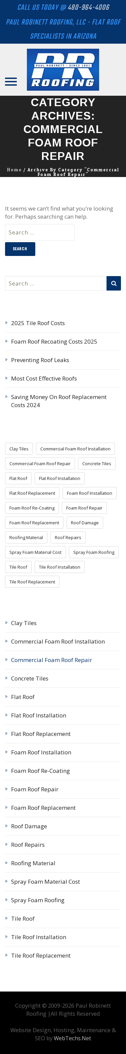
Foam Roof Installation (41, 752)
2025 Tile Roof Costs (38, 323)
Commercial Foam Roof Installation (58, 641)
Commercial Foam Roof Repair (51, 660)
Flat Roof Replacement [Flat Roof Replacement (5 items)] (32, 493)
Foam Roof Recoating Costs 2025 (54, 341)
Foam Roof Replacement (43, 807)
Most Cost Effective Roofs (44, 378)
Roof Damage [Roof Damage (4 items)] (85, 523)
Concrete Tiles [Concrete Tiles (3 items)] (96, 463)
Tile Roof (23, 918)
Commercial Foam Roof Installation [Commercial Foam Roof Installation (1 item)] (75, 449)
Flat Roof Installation (38, 715)
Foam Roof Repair (34, 789)
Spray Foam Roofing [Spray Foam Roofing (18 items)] (93, 552)
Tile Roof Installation (38, 937)
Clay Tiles (24, 623)
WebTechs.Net (72, 1038)
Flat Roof (23, 697)
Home (14, 170)
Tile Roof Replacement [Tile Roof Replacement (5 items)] (32, 582)
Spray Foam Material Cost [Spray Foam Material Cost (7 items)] (35, 552)
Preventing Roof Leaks (40, 360)
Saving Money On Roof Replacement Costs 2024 (59, 401)
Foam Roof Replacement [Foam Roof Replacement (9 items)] (34, 523)
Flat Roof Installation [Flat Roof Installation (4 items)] (59, 478)
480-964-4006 (88, 8)
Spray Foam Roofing (38, 900)
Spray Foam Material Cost (45, 881)
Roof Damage (29, 826)
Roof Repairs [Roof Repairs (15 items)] (68, 537)
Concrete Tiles (29, 678)
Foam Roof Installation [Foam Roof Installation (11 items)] (89, 493)
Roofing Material (33, 863)
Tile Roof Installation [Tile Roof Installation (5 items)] (59, 567)
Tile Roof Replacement (41, 955)
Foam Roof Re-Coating (40, 771)
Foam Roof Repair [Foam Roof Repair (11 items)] (84, 508)
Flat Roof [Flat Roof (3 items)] (18, 478)
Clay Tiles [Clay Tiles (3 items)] (19, 449)
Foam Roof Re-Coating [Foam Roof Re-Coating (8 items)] (31, 508)
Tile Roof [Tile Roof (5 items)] (18, 567)
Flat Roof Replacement (41, 734)
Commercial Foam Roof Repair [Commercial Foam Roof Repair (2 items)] (40, 463)
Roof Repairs (28, 844)
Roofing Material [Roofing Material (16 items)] (26, 537)
